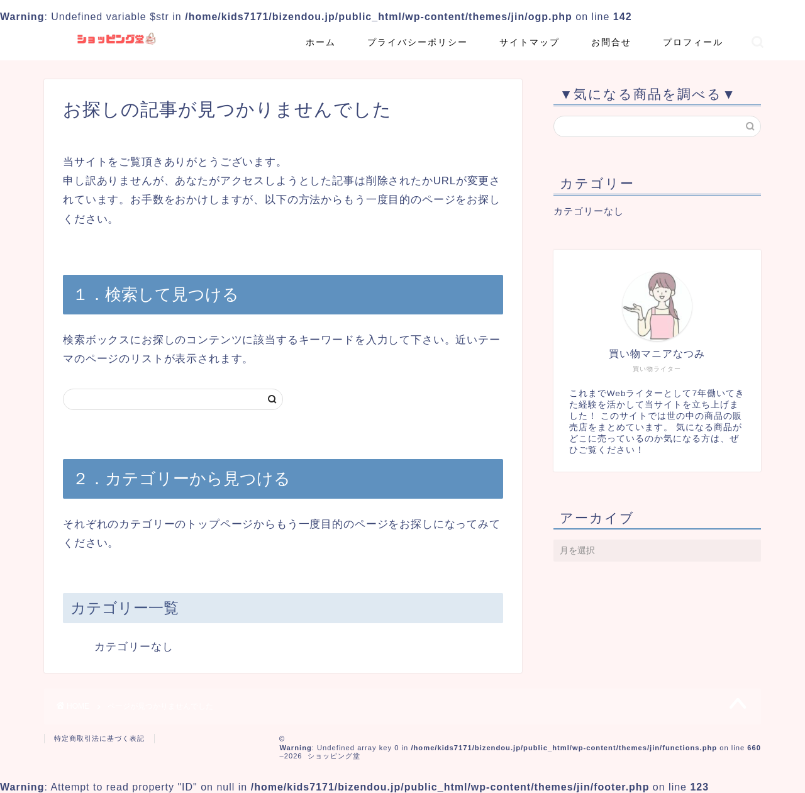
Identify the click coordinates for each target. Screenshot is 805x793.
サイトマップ (529, 42)
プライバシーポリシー (417, 42)
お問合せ (611, 42)
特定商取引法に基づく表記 (99, 738)
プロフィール (693, 42)
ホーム (321, 42)
